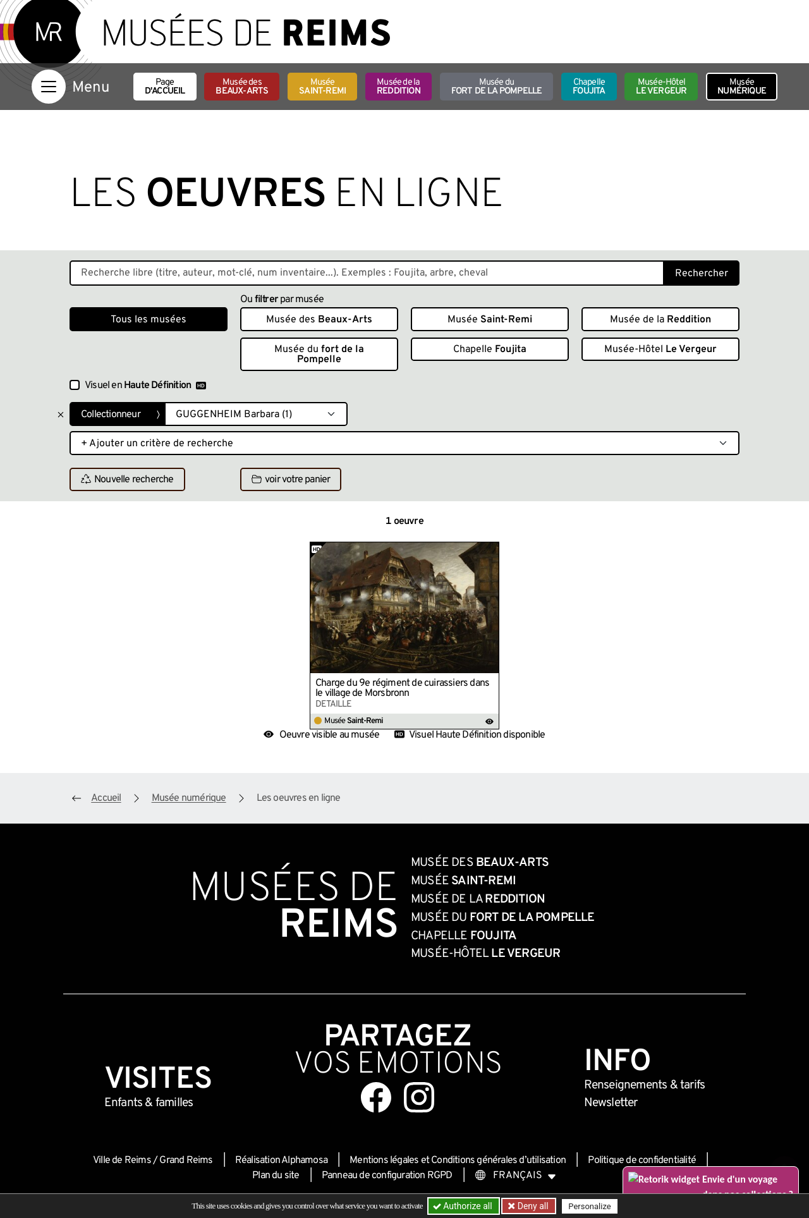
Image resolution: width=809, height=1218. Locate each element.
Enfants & (148, 1103)
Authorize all (463, 1206)
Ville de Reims (122, 1160)
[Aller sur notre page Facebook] (376, 1097)
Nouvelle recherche (127, 479)
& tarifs (644, 1085)
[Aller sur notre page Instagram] (419, 1097)
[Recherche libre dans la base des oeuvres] (367, 273)
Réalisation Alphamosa (281, 1160)
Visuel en (145, 385)
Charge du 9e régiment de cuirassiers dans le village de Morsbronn (402, 688)
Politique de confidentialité (642, 1160)
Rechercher (701, 273)
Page (165, 86)
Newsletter (611, 1103)
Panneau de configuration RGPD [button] (387, 1175)
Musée (322, 86)
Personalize (589, 1206)
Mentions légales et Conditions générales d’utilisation (458, 1160)
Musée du (496, 86)
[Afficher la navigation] (49, 87)
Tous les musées (148, 320)
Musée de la (398, 86)
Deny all (531, 1206)
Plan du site (275, 1175)
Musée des (242, 86)
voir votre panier (291, 479)
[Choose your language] (516, 1175)
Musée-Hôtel (661, 86)
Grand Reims (185, 1160)
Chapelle (589, 86)
